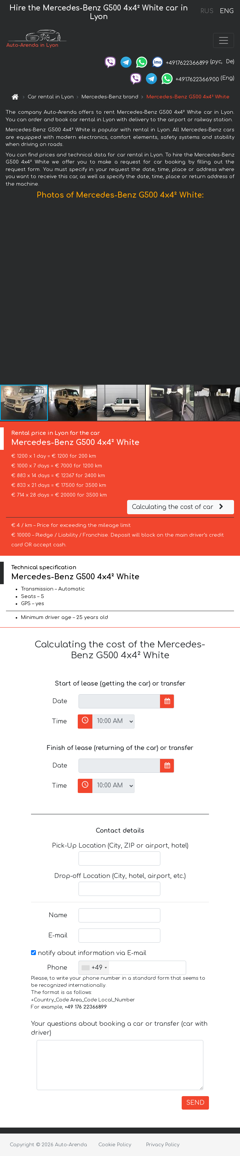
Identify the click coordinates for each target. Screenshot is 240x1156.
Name (58, 915)
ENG (226, 11)
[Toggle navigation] (223, 40)
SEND (195, 1102)
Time (59, 721)
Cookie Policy (114, 1144)
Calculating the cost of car (178, 507)
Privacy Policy (162, 1144)
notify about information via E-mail (88, 953)
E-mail (57, 935)
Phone (57, 967)
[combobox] (94, 967)
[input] (119, 701)
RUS (206, 11)
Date (59, 701)
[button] (233, 294)
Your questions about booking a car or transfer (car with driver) (119, 1028)
